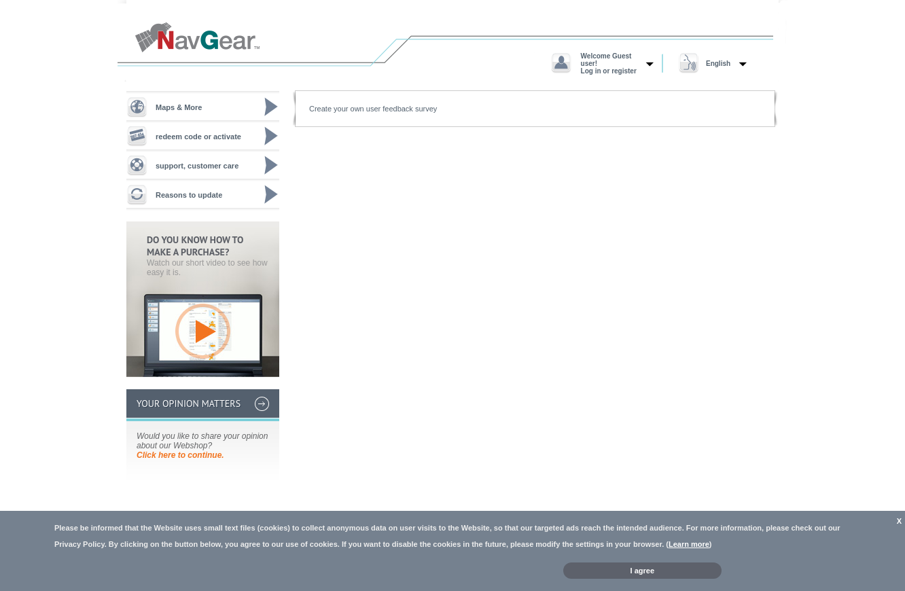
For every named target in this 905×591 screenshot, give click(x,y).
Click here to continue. (180, 455)
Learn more (689, 544)
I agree (642, 571)
